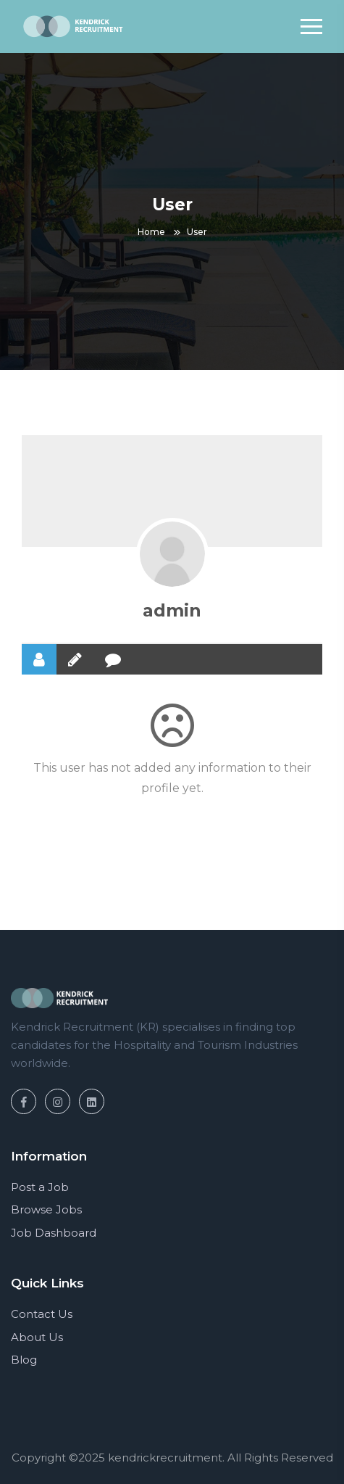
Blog (24, 1359)
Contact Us (41, 1314)
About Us (37, 1337)
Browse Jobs (46, 1209)
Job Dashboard (53, 1233)
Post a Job (40, 1187)
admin (172, 610)
